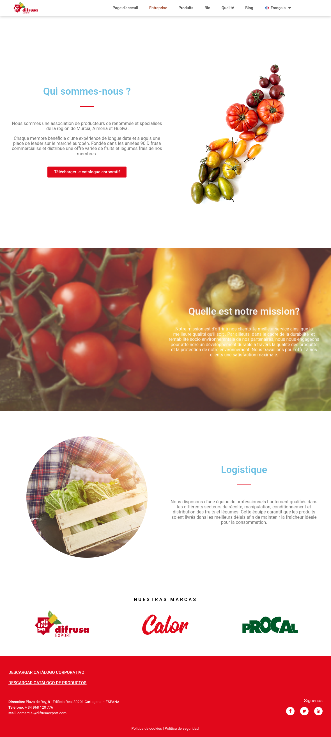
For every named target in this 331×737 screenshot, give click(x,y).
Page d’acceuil (125, 8)
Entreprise (158, 8)
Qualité (228, 8)
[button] (87, 172)
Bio (207, 8)
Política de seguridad (182, 728)
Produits (185, 8)
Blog (249, 8)
